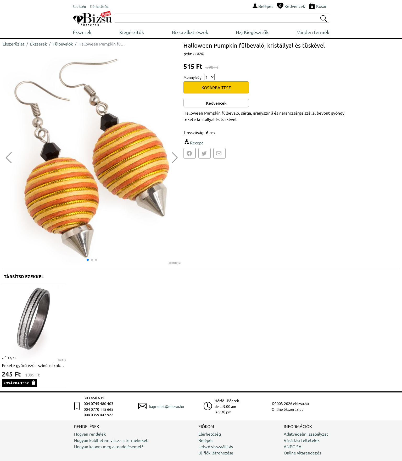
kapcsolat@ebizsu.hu (166, 406)
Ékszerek (82, 32)
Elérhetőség (209, 433)
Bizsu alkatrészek (190, 32)
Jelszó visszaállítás (215, 446)
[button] (174, 158)
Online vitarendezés (302, 452)
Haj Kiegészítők (252, 32)
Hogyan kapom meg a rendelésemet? (108, 446)
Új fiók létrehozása (215, 452)
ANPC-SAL (294, 446)
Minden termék (313, 32)
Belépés (205, 440)
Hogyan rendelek (90, 433)
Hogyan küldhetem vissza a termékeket (111, 440)
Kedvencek (216, 102)
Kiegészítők (131, 32)
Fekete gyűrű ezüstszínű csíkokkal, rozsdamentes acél (33, 365)
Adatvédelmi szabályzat (306, 433)
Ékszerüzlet (13, 43)
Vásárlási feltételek (302, 440)
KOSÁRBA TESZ (216, 87)
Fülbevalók (63, 43)
